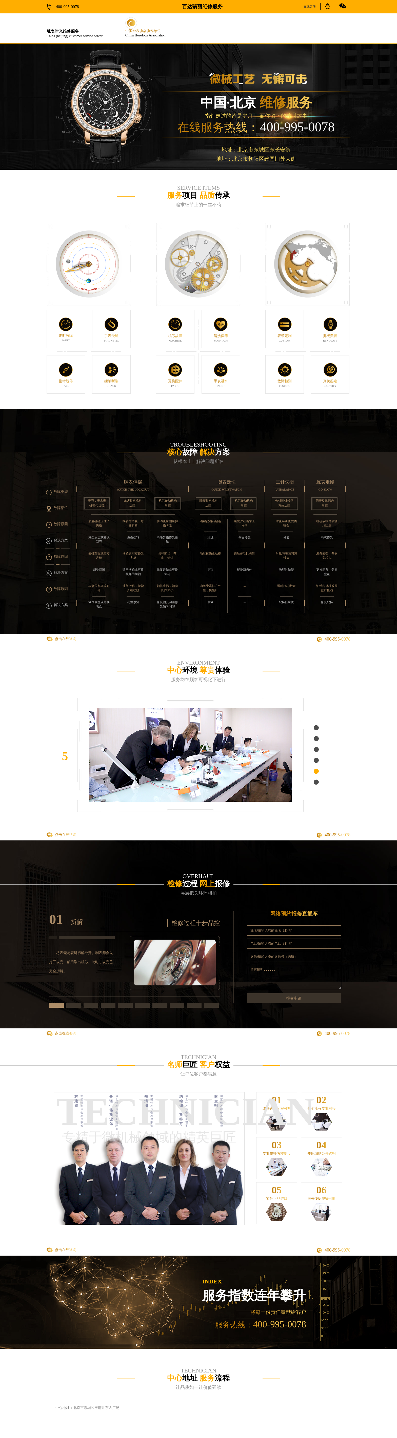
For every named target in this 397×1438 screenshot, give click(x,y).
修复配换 (327, 602)
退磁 (210, 570)
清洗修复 (327, 537)
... (245, 585)
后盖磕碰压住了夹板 (99, 523)
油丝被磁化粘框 (210, 553)
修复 (210, 602)
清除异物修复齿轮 (167, 539)
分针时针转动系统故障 (284, 503)
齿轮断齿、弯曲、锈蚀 (167, 556)
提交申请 (294, 998)
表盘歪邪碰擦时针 (99, 588)
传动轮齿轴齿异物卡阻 (167, 523)
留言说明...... (294, 977)
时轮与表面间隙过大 (286, 556)
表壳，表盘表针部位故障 (97, 503)
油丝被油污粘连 (210, 521)
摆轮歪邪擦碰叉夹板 (133, 556)
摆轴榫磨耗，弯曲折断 (133, 523)
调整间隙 (99, 570)
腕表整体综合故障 (325, 503)
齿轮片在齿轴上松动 (244, 523)
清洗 (210, 537)
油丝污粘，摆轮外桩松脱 (133, 588)
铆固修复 (245, 537)
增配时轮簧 (286, 570)
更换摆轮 (133, 537)
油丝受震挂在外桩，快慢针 (210, 588)
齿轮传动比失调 (244, 553)
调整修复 (133, 602)
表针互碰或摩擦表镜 (99, 556)
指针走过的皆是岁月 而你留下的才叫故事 (256, 116)
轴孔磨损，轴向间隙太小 (167, 588)
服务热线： (260, 1324)
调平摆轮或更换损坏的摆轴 (133, 572)
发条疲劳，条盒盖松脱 (327, 556)
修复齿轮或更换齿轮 (167, 572)
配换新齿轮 (244, 570)
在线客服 (310, 6)
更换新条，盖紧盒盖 (327, 572)
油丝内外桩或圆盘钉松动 (327, 588)
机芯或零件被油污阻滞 (327, 523)
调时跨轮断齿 (286, 586)
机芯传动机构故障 (168, 503)
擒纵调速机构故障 (132, 503)
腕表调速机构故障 (208, 503)
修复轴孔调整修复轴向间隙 (167, 604)
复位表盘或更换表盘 (99, 604)
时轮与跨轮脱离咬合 (286, 523)
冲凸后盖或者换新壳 (99, 539)
